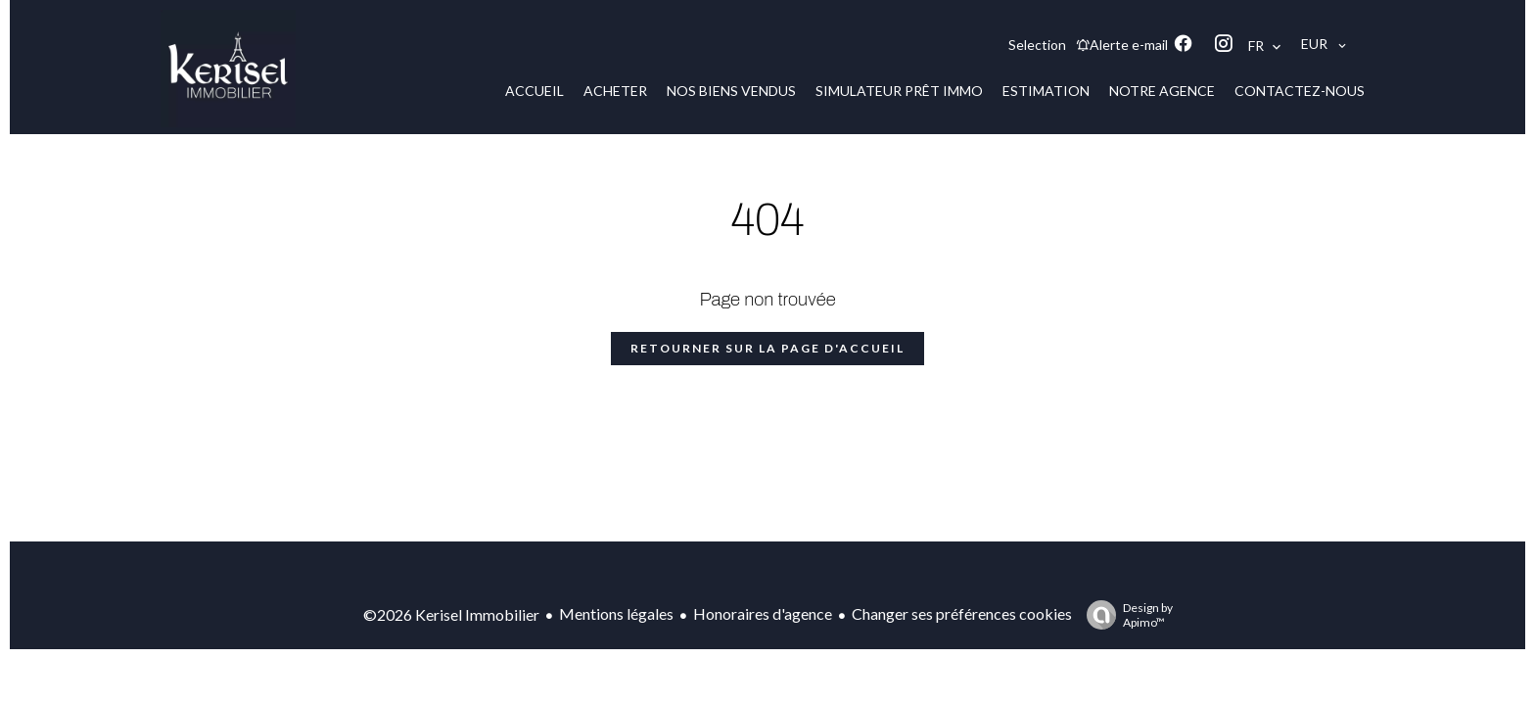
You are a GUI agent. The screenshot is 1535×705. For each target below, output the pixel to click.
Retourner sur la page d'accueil (767, 348)
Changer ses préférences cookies (962, 613)
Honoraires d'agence (762, 613)
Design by (1125, 615)
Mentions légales (616, 613)
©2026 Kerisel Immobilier (451, 614)
